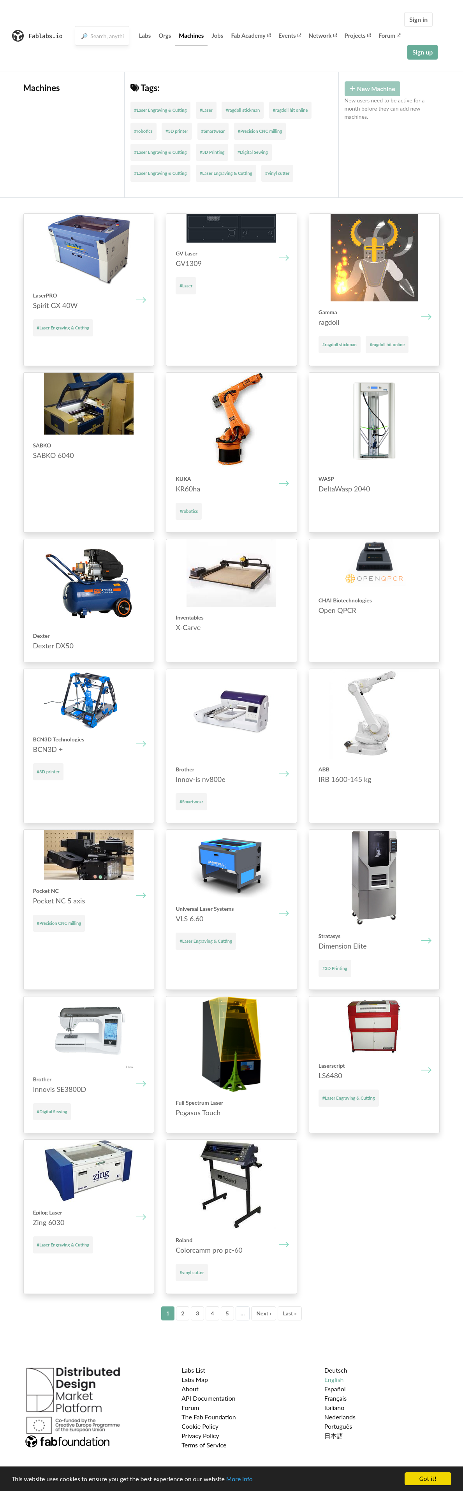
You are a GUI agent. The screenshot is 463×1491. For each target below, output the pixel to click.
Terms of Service (203, 1445)
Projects (358, 35)
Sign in (418, 19)
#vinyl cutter (277, 173)
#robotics (143, 131)
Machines (191, 35)
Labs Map (194, 1379)
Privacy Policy (200, 1435)
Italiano (334, 1407)
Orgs (164, 35)
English (334, 1379)
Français (335, 1398)
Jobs (217, 35)
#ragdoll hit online (290, 110)
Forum (389, 35)
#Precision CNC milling (260, 131)
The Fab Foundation (208, 1417)
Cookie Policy (199, 1426)
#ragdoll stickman (242, 110)
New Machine (372, 88)
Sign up (422, 52)
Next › (263, 1313)
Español (335, 1388)
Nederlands (340, 1417)
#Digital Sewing (253, 152)
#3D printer (176, 131)
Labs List (193, 1370)
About (190, 1388)
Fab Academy (251, 35)
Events (289, 35)
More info (239, 1479)
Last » (290, 1313)
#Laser (206, 110)
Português (338, 1426)
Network (323, 35)
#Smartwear (213, 131)
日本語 (333, 1435)
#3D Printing (212, 152)
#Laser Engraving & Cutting (160, 110)
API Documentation (208, 1398)
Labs (145, 35)
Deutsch (335, 1370)
